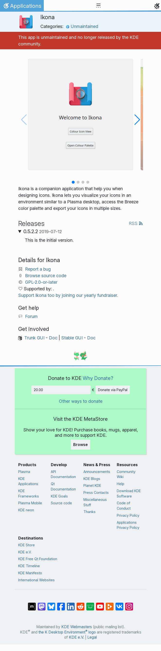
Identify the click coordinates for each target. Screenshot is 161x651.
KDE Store (26, 545)
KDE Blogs (91, 479)
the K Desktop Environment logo (67, 632)
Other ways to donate (80, 401)
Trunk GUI (34, 337)
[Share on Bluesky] (51, 604)
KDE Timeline (29, 566)
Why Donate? (98, 378)
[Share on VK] (119, 604)
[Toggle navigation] (98, 6)
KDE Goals (59, 496)
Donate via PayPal (112, 390)
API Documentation (63, 474)
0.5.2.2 (42, 231)
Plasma (24, 472)
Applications (21, 7)
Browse (80, 444)
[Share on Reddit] (80, 604)
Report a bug (38, 269)
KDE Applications (28, 481)
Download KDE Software (129, 493)
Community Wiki (126, 474)
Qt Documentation (63, 486)
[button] (73, 182)
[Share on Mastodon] (41, 604)
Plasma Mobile (30, 503)
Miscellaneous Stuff (95, 502)
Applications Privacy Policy (128, 525)
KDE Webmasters (76, 627)
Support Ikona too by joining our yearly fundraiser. (68, 295)
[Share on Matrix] (32, 604)
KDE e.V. (25, 552)
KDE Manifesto (30, 573)
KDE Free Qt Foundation (37, 559)
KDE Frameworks (28, 493)
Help (120, 484)
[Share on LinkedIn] (71, 604)
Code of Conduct (124, 505)
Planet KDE (92, 485)
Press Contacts (96, 492)
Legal (92, 637)
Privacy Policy (128, 515)
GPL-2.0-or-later (41, 282)
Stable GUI (72, 337)
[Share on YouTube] (100, 604)
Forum (31, 316)
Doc (53, 337)
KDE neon (26, 510)
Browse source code (45, 275)
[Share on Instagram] (129, 604)
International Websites (36, 580)
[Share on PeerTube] (110, 604)
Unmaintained (82, 26)
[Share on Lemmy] (90, 604)
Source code (61, 503)
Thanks (89, 512)
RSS (136, 223)
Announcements (96, 472)
